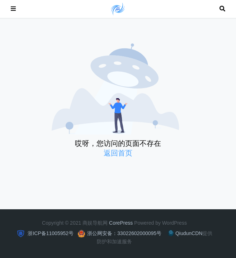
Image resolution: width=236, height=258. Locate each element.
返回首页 (118, 153)
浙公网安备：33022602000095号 (124, 233)
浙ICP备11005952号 (50, 233)
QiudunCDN (184, 233)
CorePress (121, 223)
